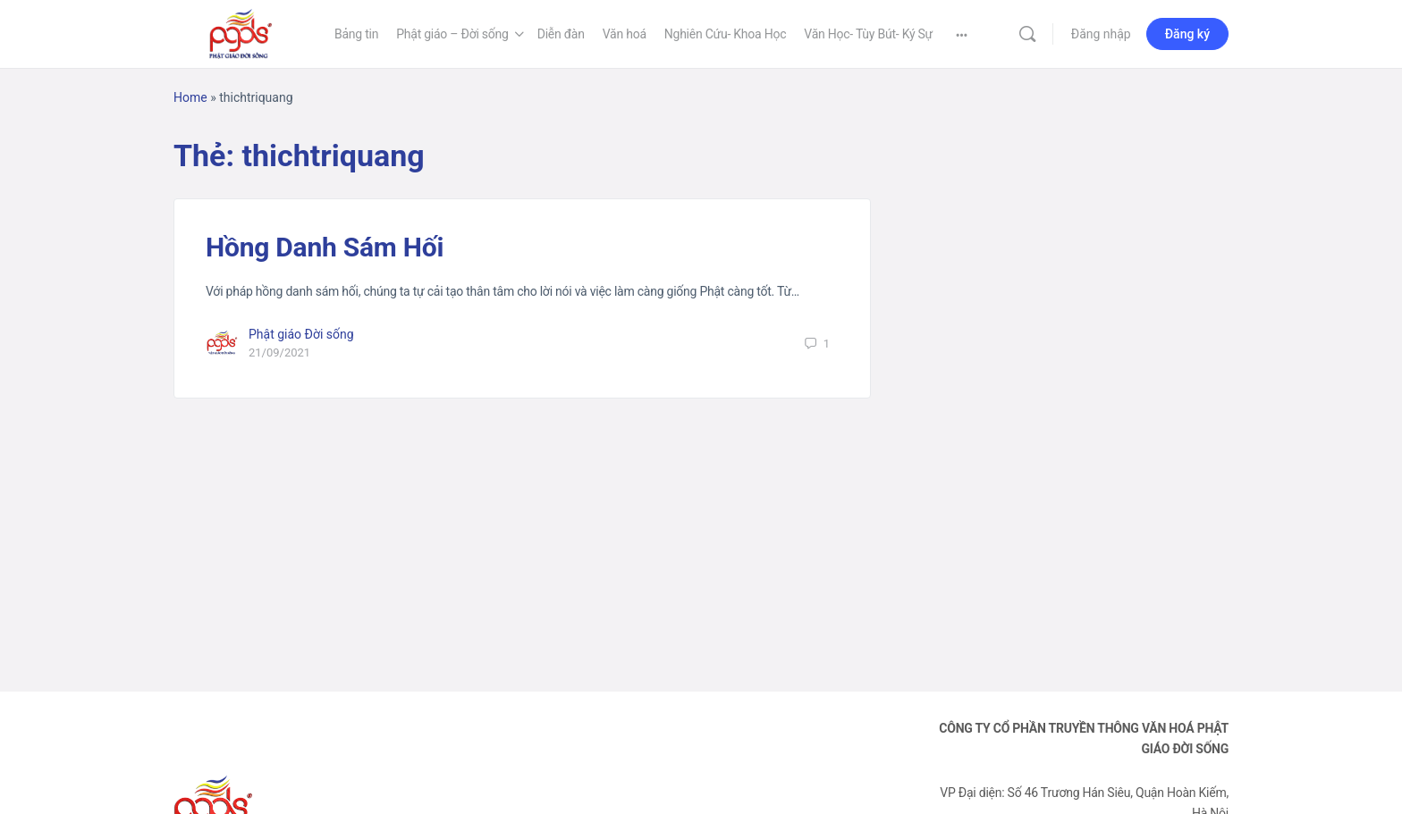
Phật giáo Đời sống (301, 334)
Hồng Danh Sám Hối (324, 247)
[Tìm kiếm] (1027, 34)
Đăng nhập (1101, 34)
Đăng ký (1187, 34)
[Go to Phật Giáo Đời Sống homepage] (240, 32)
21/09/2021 (279, 352)
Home (190, 97)
